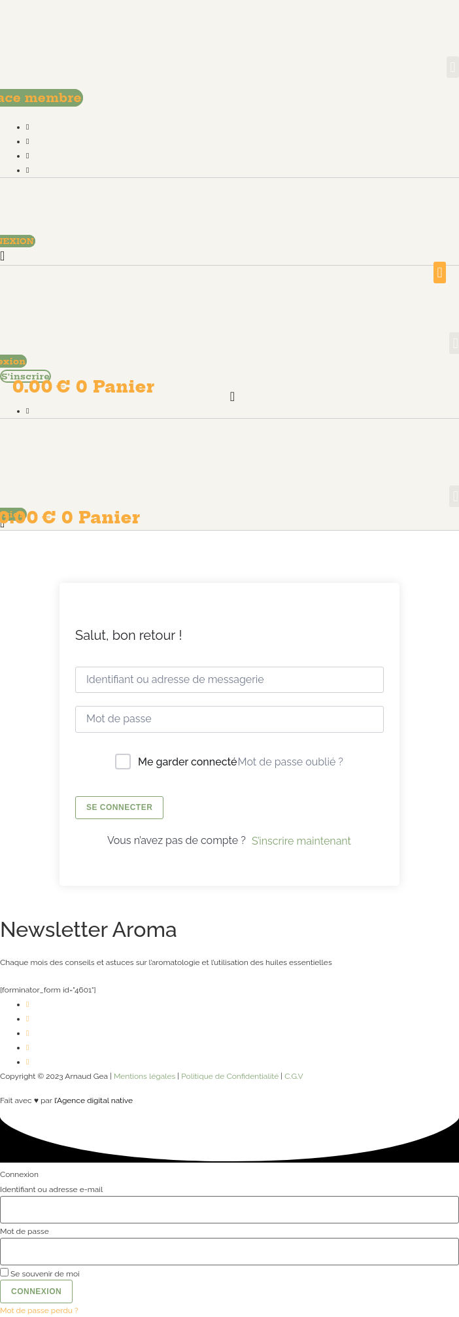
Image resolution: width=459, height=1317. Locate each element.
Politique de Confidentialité (230, 1076)
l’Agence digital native (93, 1100)
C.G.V (293, 1076)
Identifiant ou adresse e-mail (51, 1189)
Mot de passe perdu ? (39, 1310)
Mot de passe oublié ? (290, 762)
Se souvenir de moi (40, 1273)
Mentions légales (144, 1076)
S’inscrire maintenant (301, 841)
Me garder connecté (187, 762)
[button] (453, 67)
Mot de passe (24, 1231)
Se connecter (119, 807)
